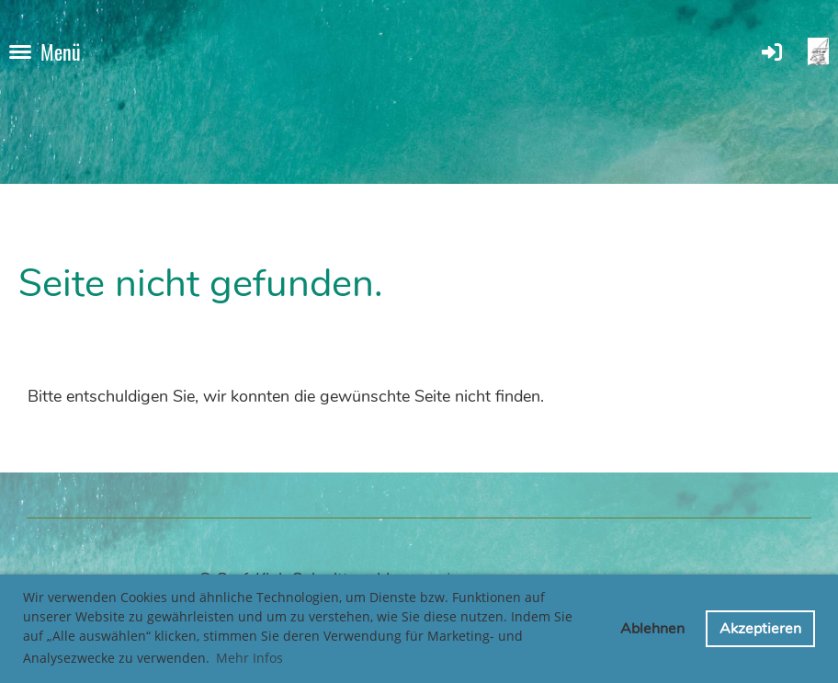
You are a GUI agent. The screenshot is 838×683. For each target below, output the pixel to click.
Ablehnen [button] (652, 629)
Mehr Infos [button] (249, 657)
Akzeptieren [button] (760, 629)
